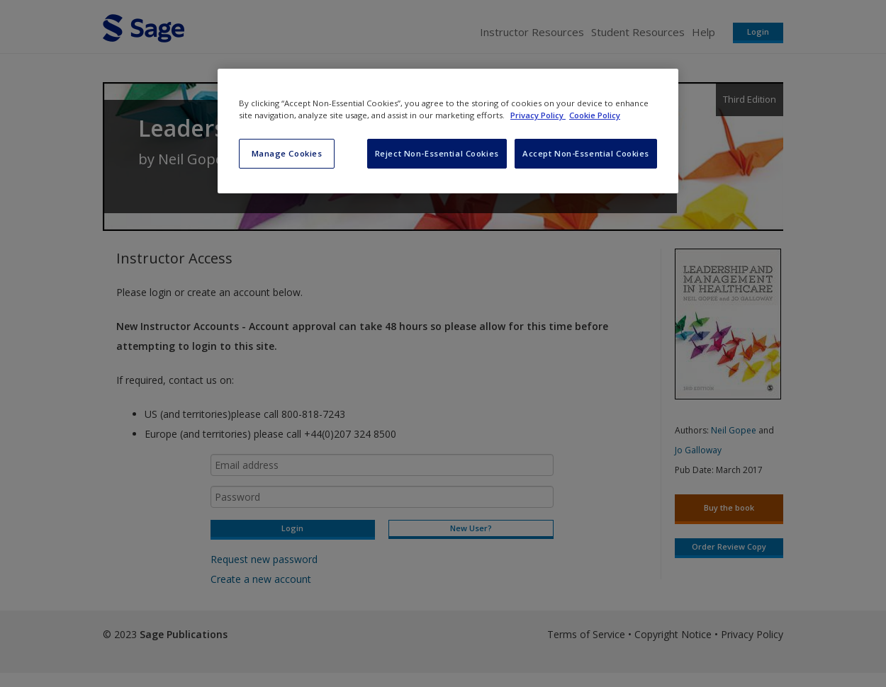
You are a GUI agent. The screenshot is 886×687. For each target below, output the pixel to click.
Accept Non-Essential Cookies (585, 153)
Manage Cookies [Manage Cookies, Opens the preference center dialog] (287, 153)
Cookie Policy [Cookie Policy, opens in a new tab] (594, 115)
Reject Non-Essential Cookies (437, 153)
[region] (448, 131)
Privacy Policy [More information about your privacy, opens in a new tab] (538, 115)
